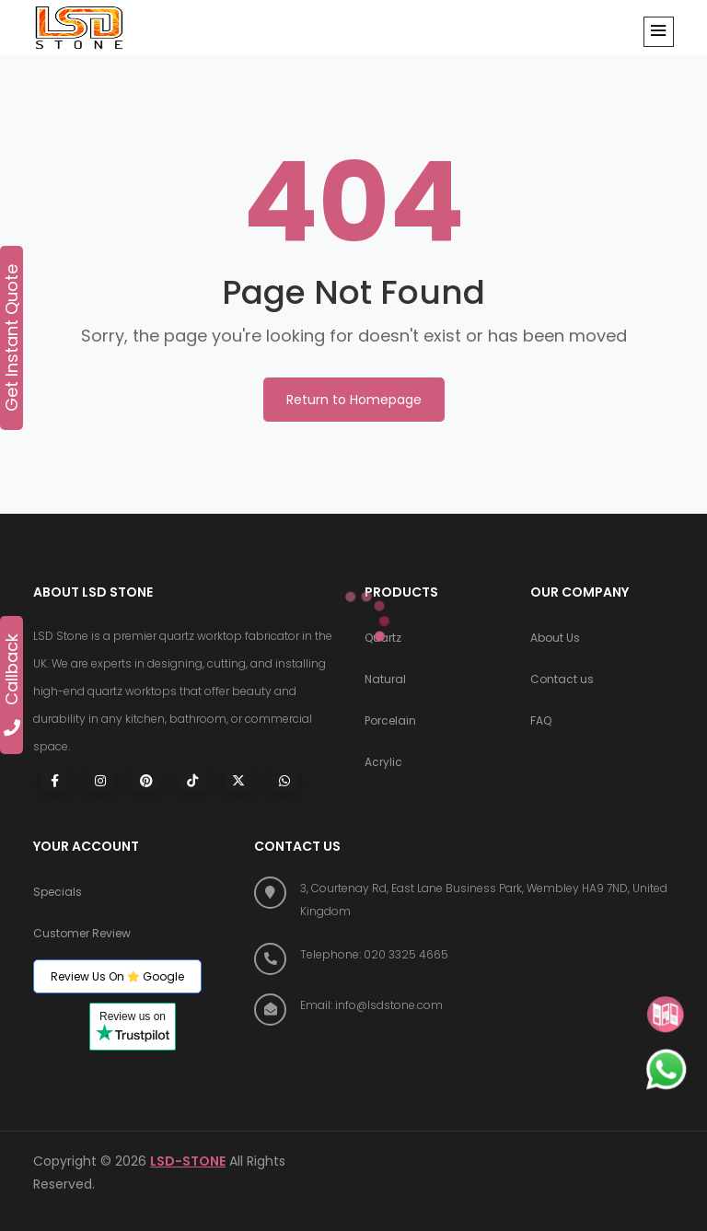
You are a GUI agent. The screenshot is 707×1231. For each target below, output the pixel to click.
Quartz (383, 638)
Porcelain (390, 721)
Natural (385, 680)
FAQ (540, 721)
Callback (12, 684)
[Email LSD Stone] (464, 1004)
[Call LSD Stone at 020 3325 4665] (464, 954)
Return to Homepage (354, 399)
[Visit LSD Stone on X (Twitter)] (238, 779)
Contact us (562, 680)
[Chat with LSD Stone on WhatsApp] (284, 779)
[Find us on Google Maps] (464, 900)
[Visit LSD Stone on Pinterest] (146, 779)
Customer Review (82, 934)
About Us (555, 638)
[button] (658, 32)
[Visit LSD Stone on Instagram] (100, 779)
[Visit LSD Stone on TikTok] (192, 779)
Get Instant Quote (12, 338)
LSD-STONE (188, 1161)
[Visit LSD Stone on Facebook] (54, 779)
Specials (57, 892)
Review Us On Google (117, 976)
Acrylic (383, 763)
